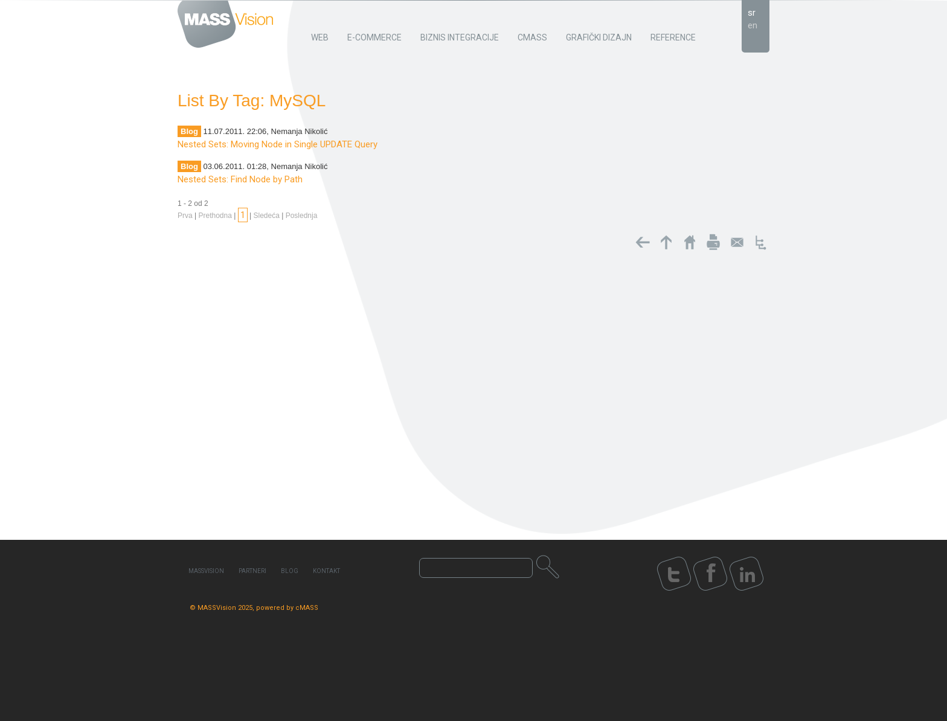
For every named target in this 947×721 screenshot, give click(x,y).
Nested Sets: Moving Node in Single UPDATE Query (277, 144)
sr (752, 12)
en (752, 25)
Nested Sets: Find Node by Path (240, 179)
